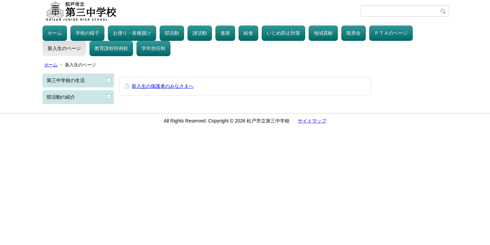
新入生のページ (64, 48)
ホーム (55, 33)
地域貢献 (323, 33)
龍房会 (353, 33)
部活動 (172, 33)
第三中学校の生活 (66, 80)
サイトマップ (312, 121)
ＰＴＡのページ (391, 33)
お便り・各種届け (132, 33)
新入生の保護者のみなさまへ (163, 86)
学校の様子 (87, 33)
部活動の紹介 (61, 97)
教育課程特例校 (111, 48)
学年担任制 (153, 48)
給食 (248, 33)
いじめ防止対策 (283, 33)
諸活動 (200, 33)
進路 (225, 33)
